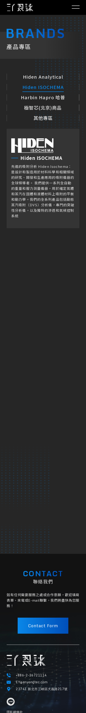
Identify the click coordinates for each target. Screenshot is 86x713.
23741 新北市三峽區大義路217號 (42, 689)
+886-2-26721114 (31, 675)
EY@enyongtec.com (31, 682)
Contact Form (43, 625)
